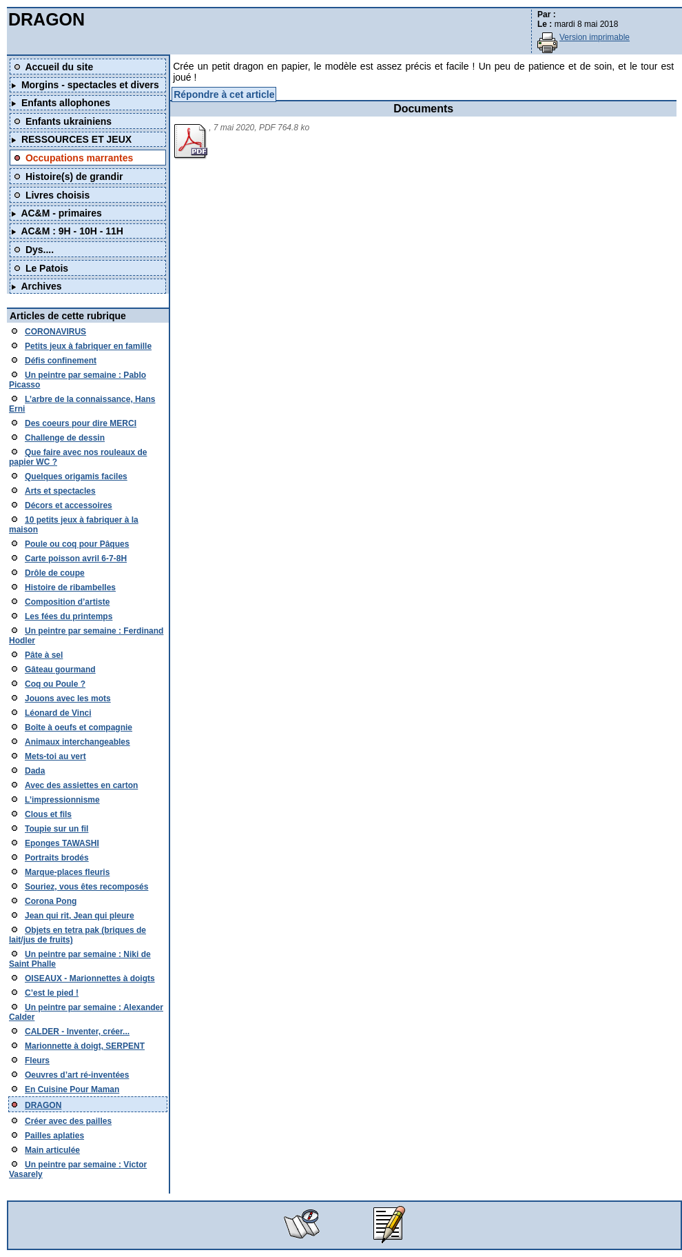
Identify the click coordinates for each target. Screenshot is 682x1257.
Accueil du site (59, 66)
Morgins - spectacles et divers (90, 84)
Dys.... (39, 249)
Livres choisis (57, 195)
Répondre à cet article (224, 94)
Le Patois (46, 268)
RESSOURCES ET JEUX (76, 139)
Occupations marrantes (79, 157)
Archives (41, 286)
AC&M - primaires (61, 213)
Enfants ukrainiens (68, 121)
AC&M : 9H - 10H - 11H (72, 231)
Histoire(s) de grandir (74, 176)
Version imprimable (594, 37)
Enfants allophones (65, 102)
